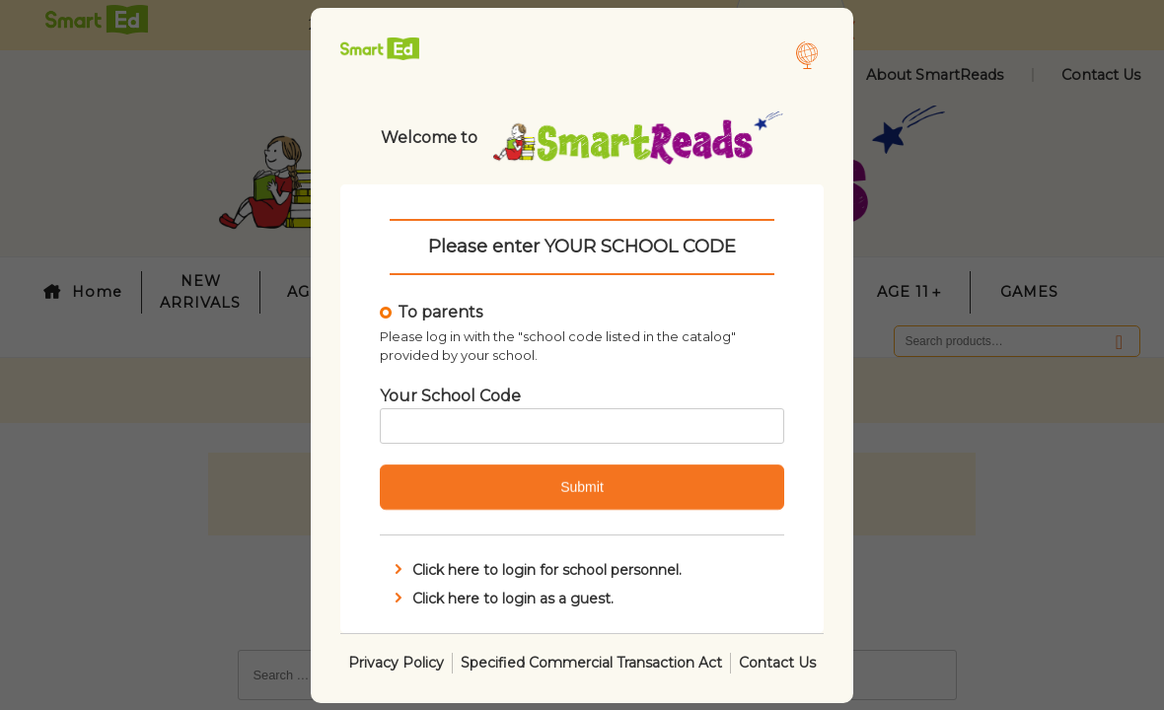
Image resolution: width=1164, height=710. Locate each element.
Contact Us (777, 662)
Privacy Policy (396, 662)
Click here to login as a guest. (502, 597)
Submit (582, 487)
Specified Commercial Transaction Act (591, 662)
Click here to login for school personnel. (536, 570)
